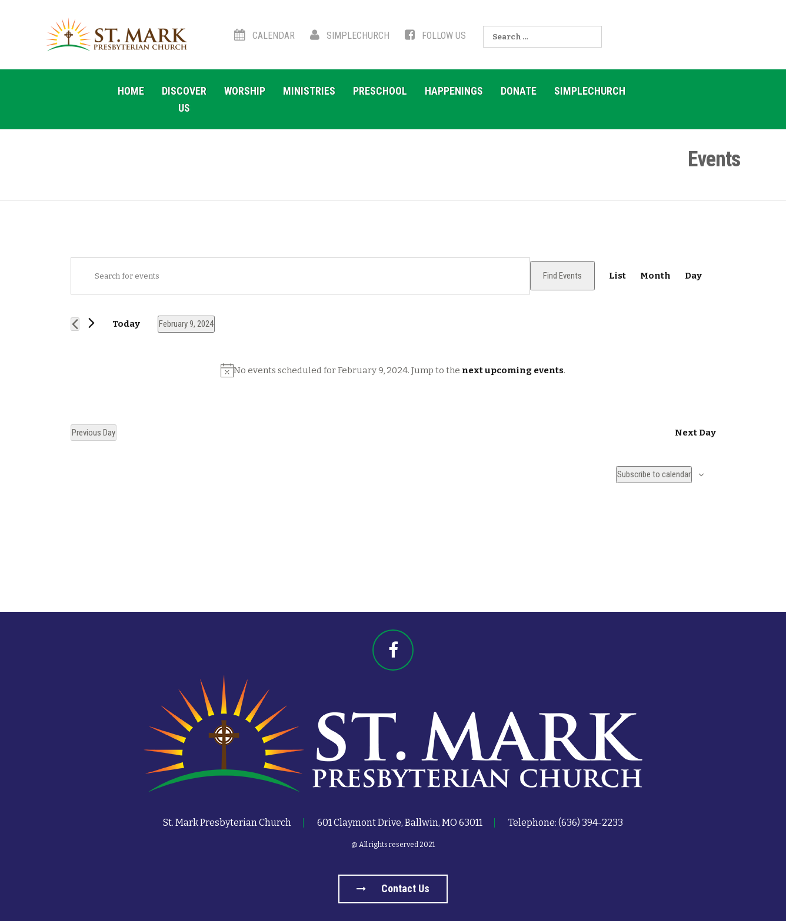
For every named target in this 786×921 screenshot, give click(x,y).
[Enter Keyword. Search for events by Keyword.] (300, 275)
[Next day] (91, 323)
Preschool (380, 91)
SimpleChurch (349, 35)
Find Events (562, 275)
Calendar (264, 35)
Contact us (393, 888)
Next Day (695, 432)
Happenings (454, 91)
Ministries (309, 91)
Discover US (184, 99)
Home (131, 91)
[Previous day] (75, 324)
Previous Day (93, 432)
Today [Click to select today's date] (126, 324)
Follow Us (435, 35)
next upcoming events (513, 370)
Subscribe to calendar (654, 474)
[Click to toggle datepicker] (186, 324)
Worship (244, 91)
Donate (519, 91)
